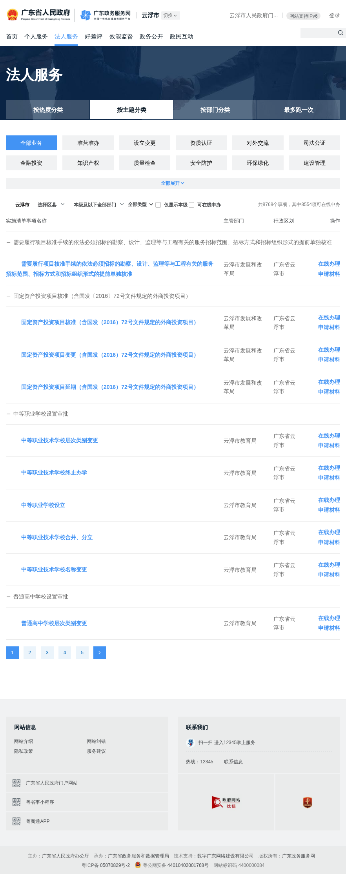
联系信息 (233, 762)
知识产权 (88, 163)
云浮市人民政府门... (253, 15)
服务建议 (96, 751)
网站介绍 (23, 741)
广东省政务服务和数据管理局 (138, 856)
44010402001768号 (188, 865)
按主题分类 (131, 110)
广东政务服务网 (105, 15)
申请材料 (329, 274)
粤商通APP (37, 821)
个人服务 (36, 36)
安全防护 (201, 163)
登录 (334, 15)
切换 (170, 15)
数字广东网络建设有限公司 (225, 856)
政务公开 (151, 36)
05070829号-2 (115, 865)
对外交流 (258, 143)
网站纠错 (96, 741)
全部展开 (173, 183)
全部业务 (31, 143)
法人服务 (66, 36)
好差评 (93, 36)
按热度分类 (48, 110)
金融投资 (31, 163)
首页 (12, 36)
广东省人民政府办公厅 (65, 856)
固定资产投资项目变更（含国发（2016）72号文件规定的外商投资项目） (110, 355)
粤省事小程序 (40, 802)
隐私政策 (23, 751)
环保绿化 (258, 163)
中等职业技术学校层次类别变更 (59, 440)
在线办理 (329, 264)
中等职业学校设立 (43, 505)
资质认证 (201, 143)
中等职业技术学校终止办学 (54, 472)
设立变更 (145, 143)
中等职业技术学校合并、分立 (57, 537)
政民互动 (181, 36)
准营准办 (88, 143)
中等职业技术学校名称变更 (54, 569)
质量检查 (145, 163)
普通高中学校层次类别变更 (54, 623)
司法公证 (315, 143)
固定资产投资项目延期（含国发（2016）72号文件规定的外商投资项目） (110, 387)
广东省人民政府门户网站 (52, 783)
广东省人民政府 (39, 15)
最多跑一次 (298, 110)
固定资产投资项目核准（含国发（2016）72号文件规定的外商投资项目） (110, 322)
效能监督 (121, 36)
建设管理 (315, 163)
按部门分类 (215, 110)
